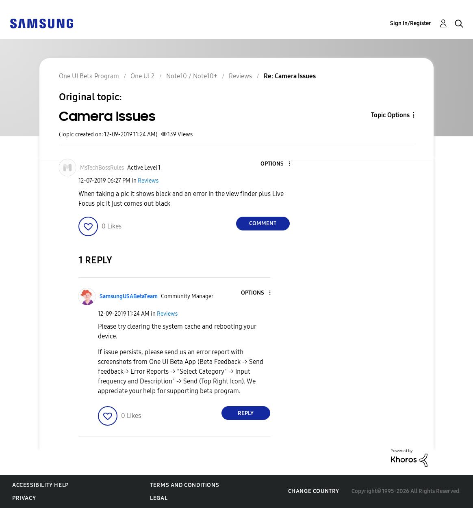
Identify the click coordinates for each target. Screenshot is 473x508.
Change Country (313, 491)
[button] (275, 164)
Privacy (24, 498)
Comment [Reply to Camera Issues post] (262, 223)
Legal (158, 498)
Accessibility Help (40, 485)
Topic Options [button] (390, 115)
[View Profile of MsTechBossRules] (102, 167)
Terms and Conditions (184, 485)
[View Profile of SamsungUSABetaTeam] (129, 296)
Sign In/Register (410, 23)
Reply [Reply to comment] (246, 413)
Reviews (148, 180)
